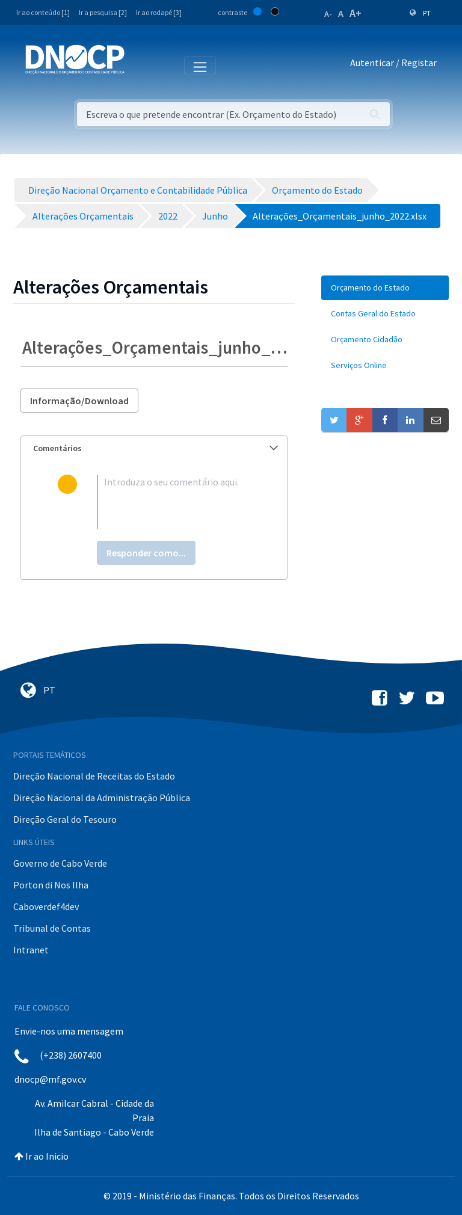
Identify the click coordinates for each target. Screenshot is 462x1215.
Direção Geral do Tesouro (65, 819)
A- (328, 13)
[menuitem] (385, 287)
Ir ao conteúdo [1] (43, 12)
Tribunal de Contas (52, 928)
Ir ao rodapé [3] (159, 12)
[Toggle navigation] (140, 65)
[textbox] (173, 502)
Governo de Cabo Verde (60, 863)
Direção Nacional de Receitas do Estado (94, 776)
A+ (356, 13)
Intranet (31, 950)
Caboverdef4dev (46, 906)
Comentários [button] (155, 448)
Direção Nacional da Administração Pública (101, 798)
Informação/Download (79, 401)
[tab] (154, 448)
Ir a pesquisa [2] (103, 12)
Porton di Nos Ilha (50, 885)
